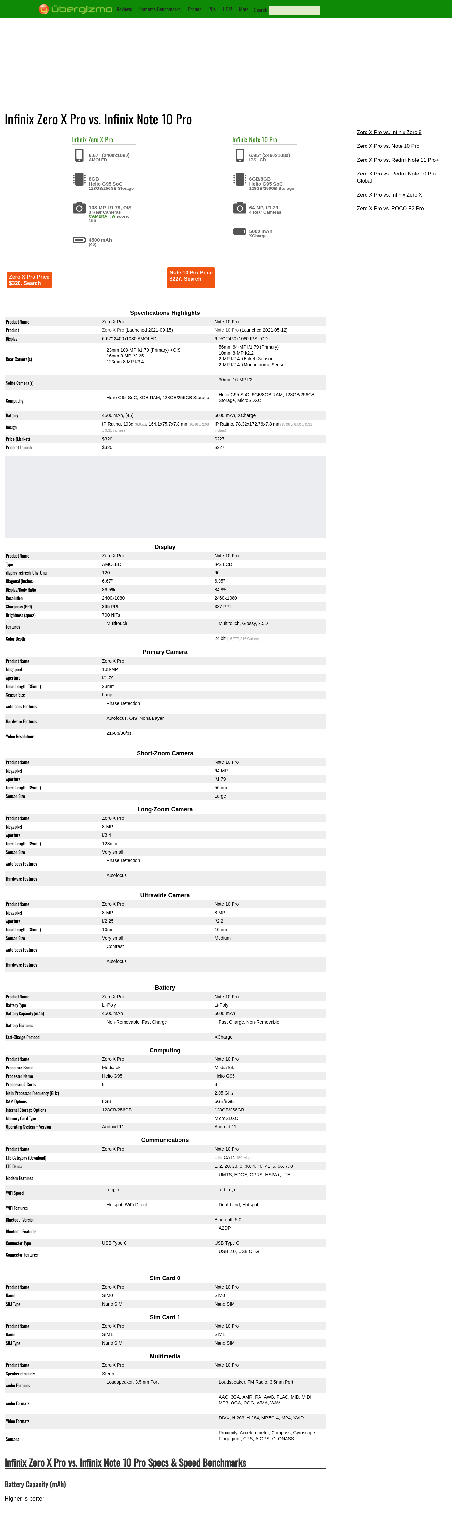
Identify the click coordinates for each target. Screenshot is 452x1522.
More (244, 9)
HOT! (227, 9)
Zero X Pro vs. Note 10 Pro (388, 146)
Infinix (79, 139)
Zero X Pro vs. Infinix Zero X (389, 195)
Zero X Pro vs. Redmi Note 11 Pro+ (398, 160)
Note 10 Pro (263, 139)
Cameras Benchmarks (159, 9)
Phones (194, 9)
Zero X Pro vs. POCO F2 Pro (390, 208)
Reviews (124, 9)
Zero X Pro (100, 139)
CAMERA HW (102, 216)
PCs (212, 9)
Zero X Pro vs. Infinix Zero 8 (389, 132)
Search (260, 10)
